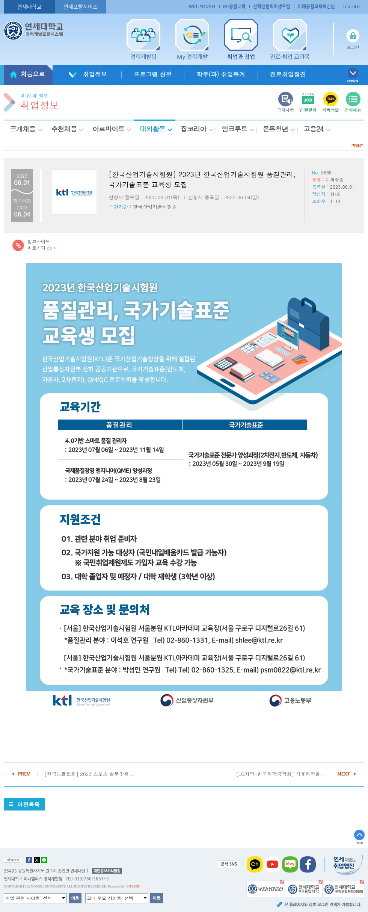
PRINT (357, 145)
